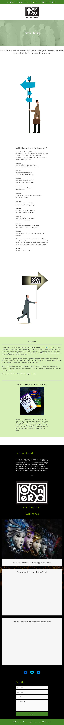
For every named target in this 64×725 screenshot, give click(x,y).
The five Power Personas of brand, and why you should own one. (32, 562)
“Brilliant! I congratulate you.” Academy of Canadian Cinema (32, 621)
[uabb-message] (32, 705)
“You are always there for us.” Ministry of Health (32, 572)
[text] (32, 687)
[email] (32, 692)
